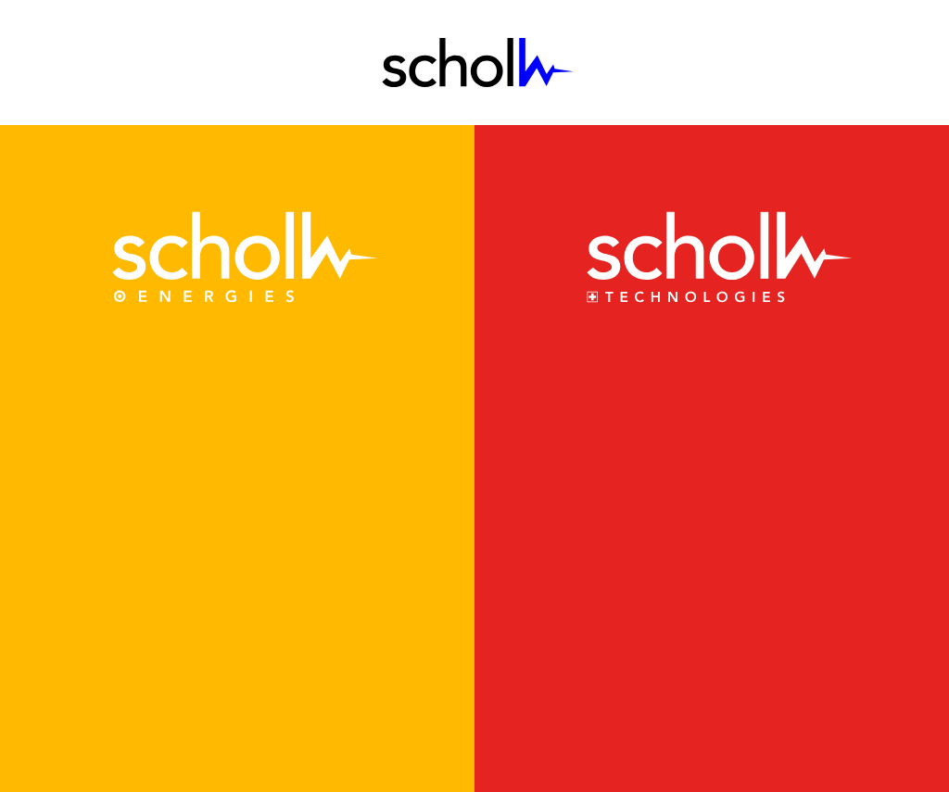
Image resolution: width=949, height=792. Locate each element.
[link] (237, 257)
